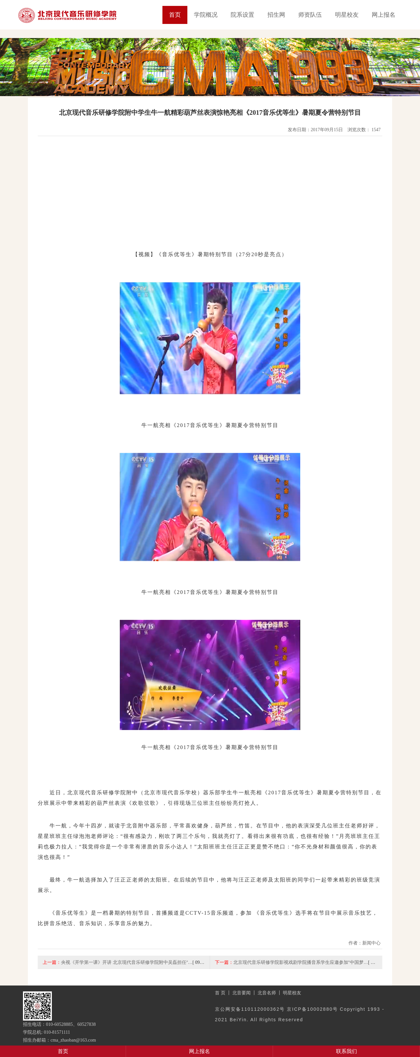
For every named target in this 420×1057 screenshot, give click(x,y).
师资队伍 (310, 14)
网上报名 (383, 14)
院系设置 (242, 14)
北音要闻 (241, 992)
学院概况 (206, 14)
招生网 (276, 14)
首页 (175, 14)
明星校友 (347, 14)
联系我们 (346, 1051)
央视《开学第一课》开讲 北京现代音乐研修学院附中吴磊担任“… (127, 962)
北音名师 (267, 992)
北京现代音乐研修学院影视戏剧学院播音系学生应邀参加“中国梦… (300, 962)
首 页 (220, 992)
